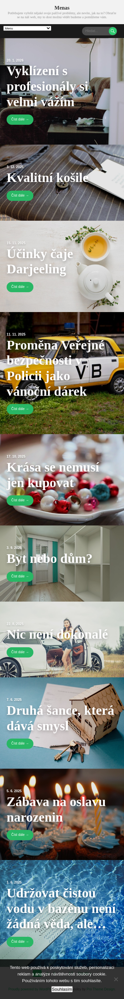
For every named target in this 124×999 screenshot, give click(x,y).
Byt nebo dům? (50, 558)
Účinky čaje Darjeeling (40, 261)
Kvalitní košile (48, 177)
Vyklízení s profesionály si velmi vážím (47, 86)
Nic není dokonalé (57, 634)
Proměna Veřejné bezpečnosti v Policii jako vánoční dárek (55, 368)
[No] (115, 979)
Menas (62, 8)
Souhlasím (62, 989)
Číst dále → (20, 119)
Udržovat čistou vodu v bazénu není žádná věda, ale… (61, 908)
